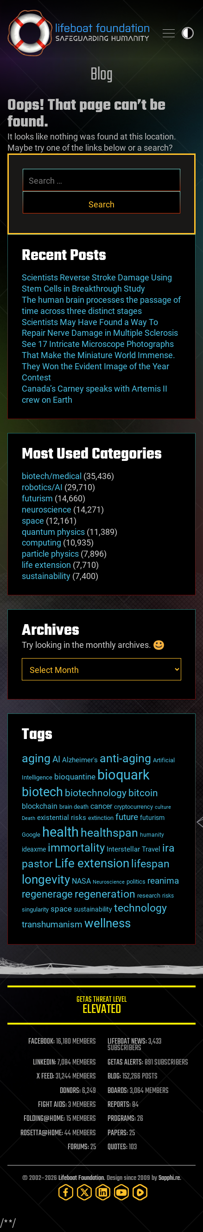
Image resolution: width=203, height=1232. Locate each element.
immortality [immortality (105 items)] (76, 847)
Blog (101, 75)
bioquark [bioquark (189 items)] (123, 775)
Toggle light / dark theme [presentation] (188, 33)
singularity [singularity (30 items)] (35, 909)
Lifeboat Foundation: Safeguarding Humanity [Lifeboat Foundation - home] (78, 33)
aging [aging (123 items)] (36, 758)
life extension (46, 565)
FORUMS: (78, 1147)
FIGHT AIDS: (52, 1105)
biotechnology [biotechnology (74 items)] (96, 793)
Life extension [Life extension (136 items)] (92, 863)
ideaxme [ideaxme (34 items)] (34, 849)
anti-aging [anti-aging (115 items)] (125, 758)
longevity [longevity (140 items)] (46, 879)
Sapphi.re (169, 1178)
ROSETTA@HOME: (41, 1133)
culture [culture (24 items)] (163, 807)
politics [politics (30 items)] (136, 881)
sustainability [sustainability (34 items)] (93, 909)
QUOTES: (117, 1147)
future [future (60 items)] (126, 817)
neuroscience (46, 509)
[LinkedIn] (102, 1192)
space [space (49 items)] (61, 908)
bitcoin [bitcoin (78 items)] (143, 793)
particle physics (50, 554)
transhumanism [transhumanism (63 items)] (52, 924)
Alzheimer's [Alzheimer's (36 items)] (80, 760)
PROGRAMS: (122, 1119)
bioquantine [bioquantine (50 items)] (74, 776)
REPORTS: (119, 1105)
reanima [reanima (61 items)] (163, 880)
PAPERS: (118, 1133)
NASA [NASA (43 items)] (81, 881)
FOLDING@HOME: (44, 1119)
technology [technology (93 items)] (140, 908)
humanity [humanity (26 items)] (152, 835)
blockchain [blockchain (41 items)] (39, 806)
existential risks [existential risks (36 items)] (61, 817)
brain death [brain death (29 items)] (74, 806)
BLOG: (114, 1077)
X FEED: (45, 1077)
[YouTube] (121, 1192)
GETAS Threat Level (101, 1006)
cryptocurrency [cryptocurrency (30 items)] (133, 806)
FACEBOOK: (41, 1042)
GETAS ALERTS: (125, 1063)
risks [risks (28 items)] (168, 895)
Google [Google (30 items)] (31, 834)
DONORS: (70, 1091)
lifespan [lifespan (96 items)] (150, 864)
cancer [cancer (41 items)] (101, 806)
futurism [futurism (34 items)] (152, 817)
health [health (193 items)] (60, 832)
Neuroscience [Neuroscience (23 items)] (109, 882)
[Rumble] (140, 1192)
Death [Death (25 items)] (28, 818)
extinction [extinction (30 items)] (101, 817)
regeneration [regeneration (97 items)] (105, 894)
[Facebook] (65, 1192)
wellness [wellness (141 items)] (107, 923)
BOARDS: (118, 1091)
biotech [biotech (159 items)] (42, 792)
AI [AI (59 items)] (56, 759)
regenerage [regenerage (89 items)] (47, 894)
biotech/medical (52, 476)
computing (41, 542)
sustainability (46, 576)
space (33, 521)
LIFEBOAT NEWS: (127, 1042)
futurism (37, 498)
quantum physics (53, 532)
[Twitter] (84, 1192)
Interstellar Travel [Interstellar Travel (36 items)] (133, 849)
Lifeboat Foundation (81, 1178)
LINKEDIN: (44, 1063)
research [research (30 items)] (148, 895)
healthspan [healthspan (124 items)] (109, 832)
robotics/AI (42, 487)
